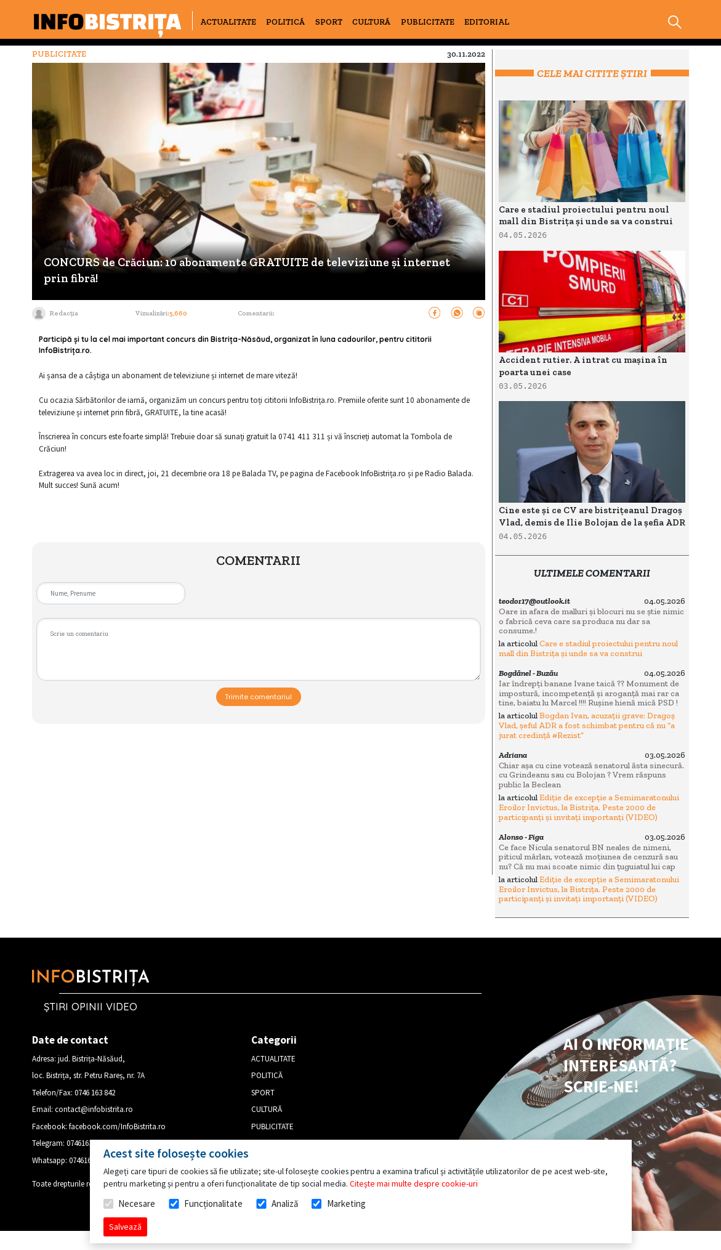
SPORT (328, 21)
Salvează (125, 1226)
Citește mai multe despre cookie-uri (414, 1183)
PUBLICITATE (427, 21)
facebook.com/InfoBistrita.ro (117, 1126)
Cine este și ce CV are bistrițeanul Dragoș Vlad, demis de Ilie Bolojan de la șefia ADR (592, 516)
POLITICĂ (285, 21)
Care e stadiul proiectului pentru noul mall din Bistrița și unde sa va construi (586, 215)
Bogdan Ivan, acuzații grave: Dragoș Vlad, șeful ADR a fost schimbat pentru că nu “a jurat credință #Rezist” (587, 725)
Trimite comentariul (258, 697)
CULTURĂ (371, 21)
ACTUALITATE (228, 21)
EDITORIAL (486, 21)
